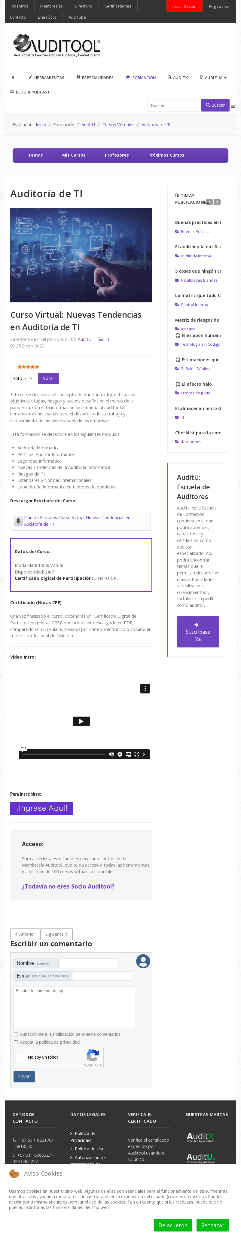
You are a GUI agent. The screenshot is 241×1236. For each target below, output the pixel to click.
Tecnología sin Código (197, 344)
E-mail (43, 975)
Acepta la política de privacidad (50, 1042)
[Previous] (209, 202)
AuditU (84, 339)
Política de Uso (90, 1149)
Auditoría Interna (193, 256)
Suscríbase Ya (198, 632)
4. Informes (188, 441)
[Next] (217, 202)
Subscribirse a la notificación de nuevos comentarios (70, 1034)
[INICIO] (14, 77)
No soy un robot (43, 1057)
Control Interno (191, 304)
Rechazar (212, 1225)
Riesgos (185, 329)
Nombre (33, 963)
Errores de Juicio (192, 393)
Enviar (24, 1076)
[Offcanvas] (232, 106)
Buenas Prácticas (193, 231)
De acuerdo (173, 1225)
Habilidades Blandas (196, 280)
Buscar (215, 105)
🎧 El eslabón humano (198, 335)
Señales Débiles (192, 368)
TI (107, 339)
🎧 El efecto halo (193, 384)
